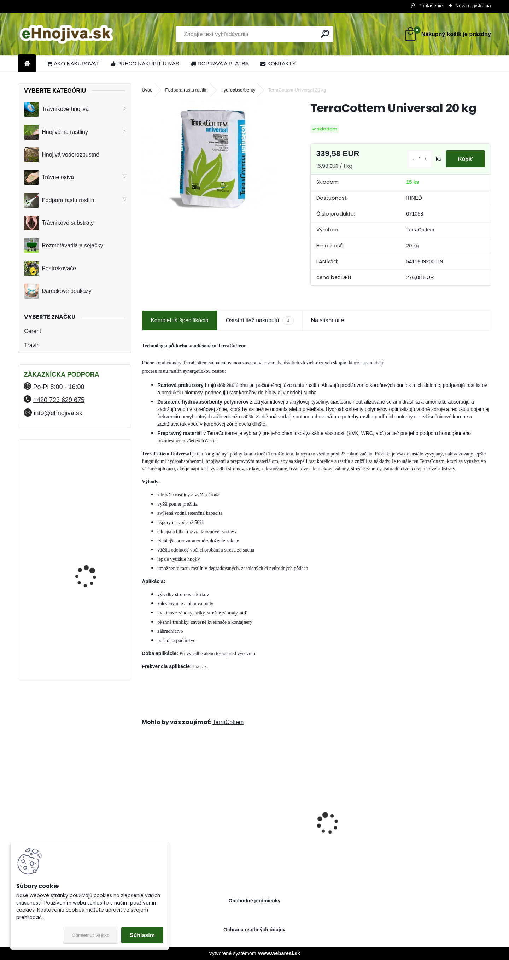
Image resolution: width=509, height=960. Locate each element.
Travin (32, 345)
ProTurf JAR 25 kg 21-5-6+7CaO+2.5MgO (443, 830)
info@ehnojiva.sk (58, 413)
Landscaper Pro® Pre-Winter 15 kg (272, 830)
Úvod (147, 90)
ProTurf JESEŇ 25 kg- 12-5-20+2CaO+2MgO (181, 830)
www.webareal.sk (279, 953)
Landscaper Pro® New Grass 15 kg (361, 830)
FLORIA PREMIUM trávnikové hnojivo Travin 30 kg (93, 640)
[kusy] (415, 159)
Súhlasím (142, 935)
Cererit (32, 331)
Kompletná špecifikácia (180, 320)
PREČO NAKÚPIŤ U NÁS (145, 63)
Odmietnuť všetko (91, 935)
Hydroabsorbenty (237, 90)
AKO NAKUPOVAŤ (73, 63)
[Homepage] (27, 64)
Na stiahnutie (327, 320)
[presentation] (146, 811)
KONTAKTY (278, 63)
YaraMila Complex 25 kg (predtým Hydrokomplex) (92, 474)
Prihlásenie (430, 5)
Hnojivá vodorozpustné (61, 154)
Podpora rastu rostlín (59, 200)
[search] (325, 34)
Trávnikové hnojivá (56, 109)
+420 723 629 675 (58, 400)
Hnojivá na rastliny (56, 132)
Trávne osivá (49, 177)
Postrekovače (50, 268)
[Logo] (66, 34)
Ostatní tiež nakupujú (260, 320)
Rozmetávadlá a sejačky (63, 245)
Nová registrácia (473, 5)
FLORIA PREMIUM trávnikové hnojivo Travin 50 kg (93, 579)
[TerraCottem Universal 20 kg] (214, 161)
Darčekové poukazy (58, 291)
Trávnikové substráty (59, 223)
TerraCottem (228, 722)
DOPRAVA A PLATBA (220, 63)
